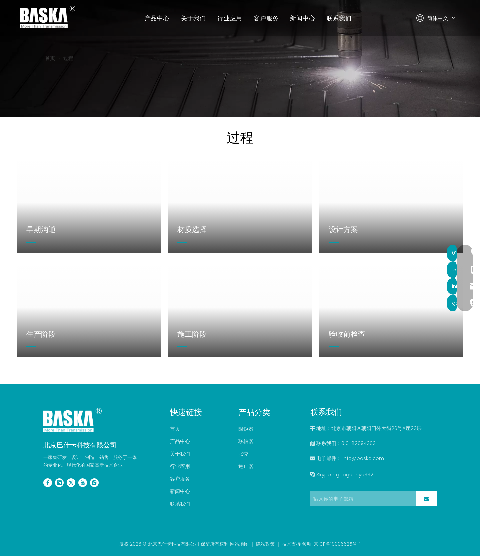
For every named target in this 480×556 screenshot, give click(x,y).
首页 (175, 428)
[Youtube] (82, 482)
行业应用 (230, 18)
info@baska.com (363, 458)
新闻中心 (302, 18)
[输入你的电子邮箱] (361, 498)
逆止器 (245, 466)
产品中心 (157, 18)
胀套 (243, 453)
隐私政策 (265, 544)
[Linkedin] (59, 482)
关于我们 (193, 18)
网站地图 (239, 544)
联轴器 (245, 441)
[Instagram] (94, 482)
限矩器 (245, 428)
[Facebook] (47, 482)
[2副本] (72, 420)
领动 (306, 544)
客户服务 (266, 18)
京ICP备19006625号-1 (337, 544)
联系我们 (339, 18)
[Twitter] (71, 482)
